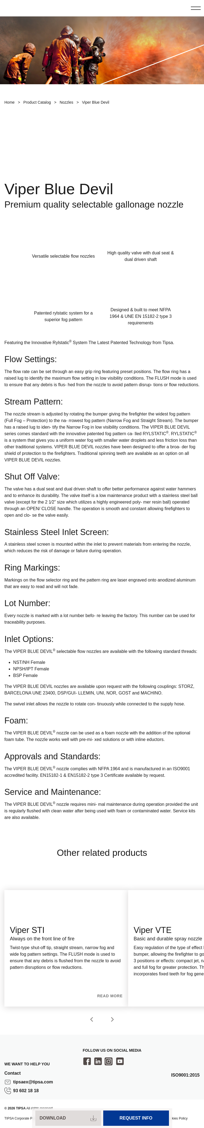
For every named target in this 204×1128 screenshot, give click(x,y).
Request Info (135, 1118)
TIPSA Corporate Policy (21, 1118)
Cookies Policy (177, 1118)
